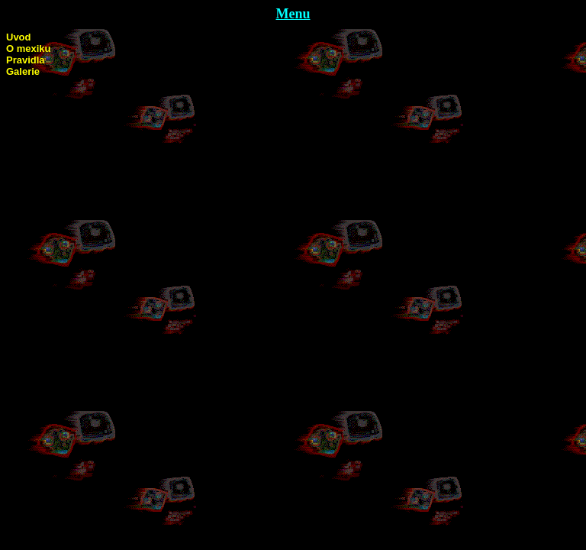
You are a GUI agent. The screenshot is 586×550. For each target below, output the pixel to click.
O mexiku (28, 48)
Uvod (18, 37)
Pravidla (25, 60)
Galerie (23, 71)
